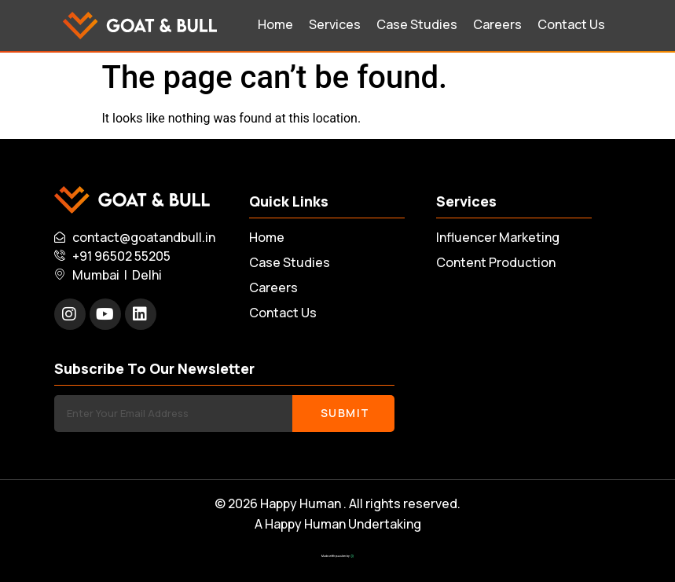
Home (275, 24)
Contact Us (571, 24)
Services (335, 24)
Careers (497, 24)
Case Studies (416, 24)
